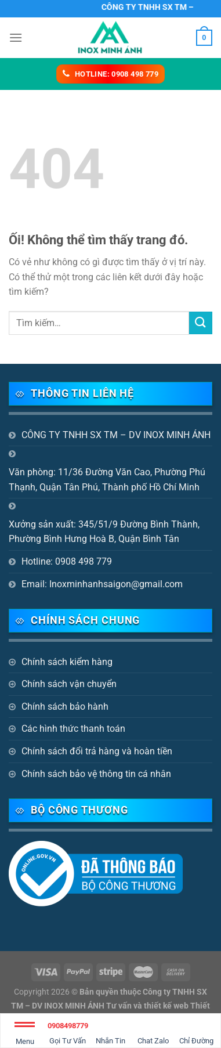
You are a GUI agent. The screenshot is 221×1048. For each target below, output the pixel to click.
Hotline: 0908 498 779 (66, 561)
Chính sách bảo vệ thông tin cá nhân (96, 773)
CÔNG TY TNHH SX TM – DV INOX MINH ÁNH (116, 434)
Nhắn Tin (110, 1031)
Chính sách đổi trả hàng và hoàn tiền (96, 751)
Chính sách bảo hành (64, 706)
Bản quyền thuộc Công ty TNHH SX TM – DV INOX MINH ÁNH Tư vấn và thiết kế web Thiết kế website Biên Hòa (110, 1005)
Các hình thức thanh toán (73, 728)
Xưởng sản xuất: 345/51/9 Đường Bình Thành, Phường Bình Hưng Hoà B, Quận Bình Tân (104, 532)
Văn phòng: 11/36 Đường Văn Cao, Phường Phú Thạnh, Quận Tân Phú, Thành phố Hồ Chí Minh (107, 480)
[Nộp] (200, 323)
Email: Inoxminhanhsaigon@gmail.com (102, 584)
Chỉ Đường (196, 1031)
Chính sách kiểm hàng (67, 661)
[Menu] (16, 37)
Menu (25, 1035)
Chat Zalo (153, 1031)
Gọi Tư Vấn (67, 1031)
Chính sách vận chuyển (69, 683)
